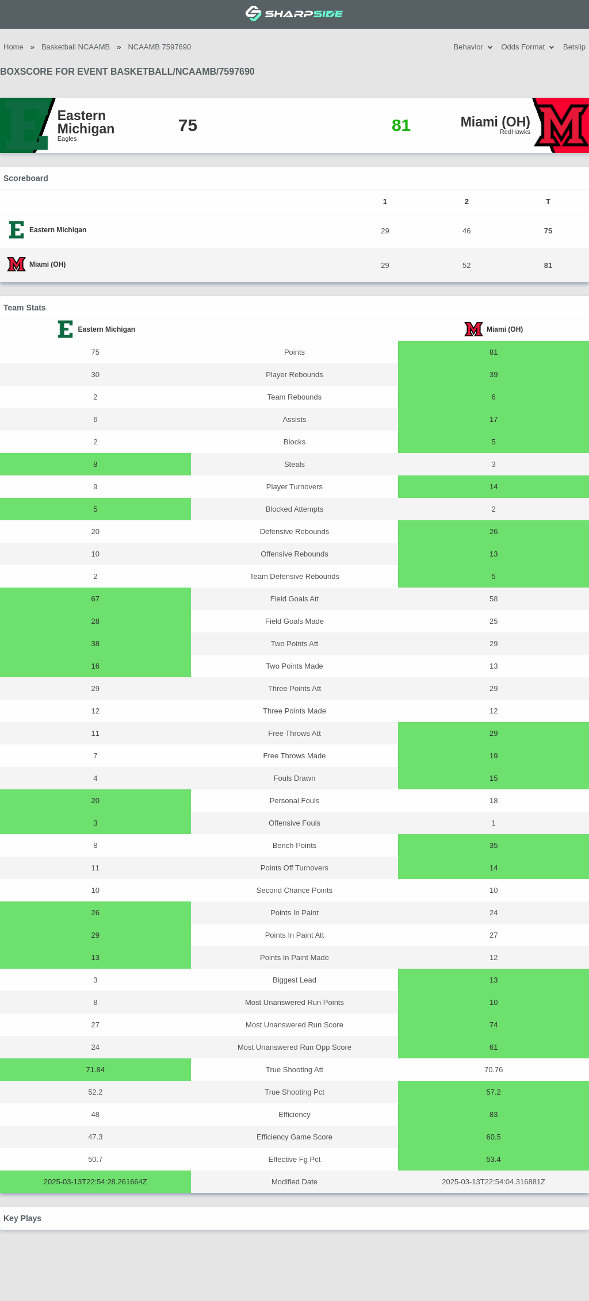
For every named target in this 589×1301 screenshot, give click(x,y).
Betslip (574, 47)
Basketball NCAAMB (75, 47)
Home (13, 47)
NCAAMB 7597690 (159, 47)
